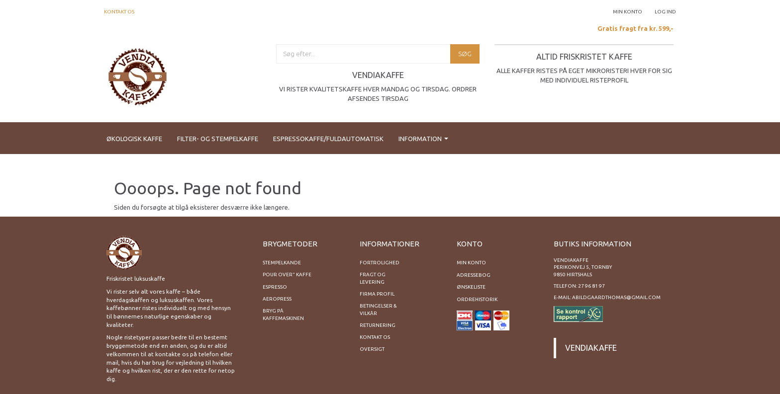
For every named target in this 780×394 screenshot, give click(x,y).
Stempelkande (282, 262)
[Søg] (465, 54)
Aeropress (277, 299)
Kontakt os (119, 11)
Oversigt (372, 349)
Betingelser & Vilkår (378, 309)
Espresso (275, 287)
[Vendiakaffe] (137, 75)
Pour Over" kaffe (287, 274)
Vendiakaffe (591, 347)
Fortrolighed (379, 262)
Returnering (377, 325)
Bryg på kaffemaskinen (283, 314)
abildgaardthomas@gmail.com (616, 297)
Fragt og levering (373, 278)
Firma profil (377, 294)
